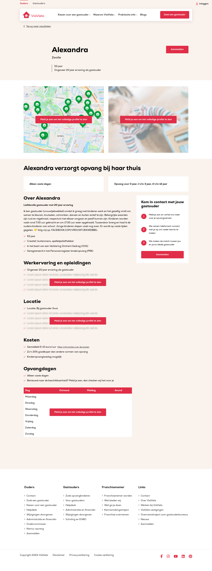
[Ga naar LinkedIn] (183, 556)
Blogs (143, 14)
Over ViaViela (148, 500)
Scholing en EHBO (76, 519)
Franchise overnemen (116, 514)
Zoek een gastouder (175, 14)
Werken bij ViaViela (151, 505)
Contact (30, 495)
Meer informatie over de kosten (73, 347)
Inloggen (202, 3)
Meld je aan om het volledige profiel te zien (63, 119)
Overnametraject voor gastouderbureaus (164, 514)
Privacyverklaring (79, 555)
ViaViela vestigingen (152, 509)
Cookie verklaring (104, 555)
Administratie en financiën (41, 519)
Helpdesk (31, 509)
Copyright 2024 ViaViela (34, 555)
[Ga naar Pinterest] (190, 556)
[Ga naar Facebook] (161, 556)
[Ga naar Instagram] (168, 556)
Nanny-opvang (35, 528)
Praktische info (126, 14)
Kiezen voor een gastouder (73, 14)
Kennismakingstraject (116, 509)
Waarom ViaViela (103, 14)
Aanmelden (177, 49)
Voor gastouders (75, 500)
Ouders (24, 3)
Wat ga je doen (112, 505)
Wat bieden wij (112, 500)
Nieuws (145, 519)
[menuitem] (24, 2)
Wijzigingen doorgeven (39, 514)
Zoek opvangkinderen (78, 495)
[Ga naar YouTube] (176, 556)
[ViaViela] (33, 14)
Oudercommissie (36, 524)
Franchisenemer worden (118, 495)
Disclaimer (59, 555)
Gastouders (39, 3)
